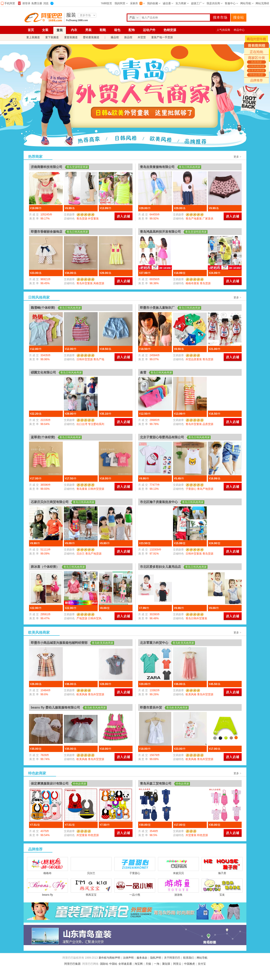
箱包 (117, 30)
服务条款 (142, 957)
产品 (132, 17)
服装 (71, 15)
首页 (31, 30)
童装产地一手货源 (162, 37)
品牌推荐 (256, 80)
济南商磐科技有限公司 (46, 167)
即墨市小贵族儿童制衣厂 (157, 307)
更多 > (237, 156)
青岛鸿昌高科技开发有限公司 (160, 231)
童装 (59, 30)
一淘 (156, 963)
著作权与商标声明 (109, 957)
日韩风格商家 (124, 140)
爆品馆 (115, 37)
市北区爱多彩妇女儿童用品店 (160, 566)
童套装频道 (71, 37)
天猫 (148, 963)
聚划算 (166, 963)
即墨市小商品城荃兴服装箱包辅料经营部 (59, 642)
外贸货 (142, 37)
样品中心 (239, 29)
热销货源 (170, 30)
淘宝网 (139, 963)
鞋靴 (103, 30)
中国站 (113, 963)
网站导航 (202, 957)
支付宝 (202, 963)
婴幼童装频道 (91, 37)
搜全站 (238, 17)
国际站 (104, 963)
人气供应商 (223, 29)
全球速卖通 (125, 963)
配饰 (131, 30)
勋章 (84, 215)
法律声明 (128, 957)
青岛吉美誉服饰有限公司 (157, 167)
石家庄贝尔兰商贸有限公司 (50, 502)
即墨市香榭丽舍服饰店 (46, 231)
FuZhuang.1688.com (77, 20)
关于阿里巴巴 (172, 957)
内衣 (74, 30)
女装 (45, 30)
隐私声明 (155, 957)
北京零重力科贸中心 (154, 642)
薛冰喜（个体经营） (45, 566)
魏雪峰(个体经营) (43, 307)
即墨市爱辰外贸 (151, 707)
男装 (88, 30)
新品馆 (128, 37)
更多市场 (85, 15)
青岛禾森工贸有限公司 (155, 783)
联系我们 (188, 957)
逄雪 (143, 372)
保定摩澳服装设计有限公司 (50, 783)
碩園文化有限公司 (43, 372)
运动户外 (149, 30)
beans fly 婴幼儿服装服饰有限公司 (55, 707)
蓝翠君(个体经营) (43, 437)
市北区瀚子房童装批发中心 (159, 502)
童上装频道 (33, 37)
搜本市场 (220, 17)
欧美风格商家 (160, 140)
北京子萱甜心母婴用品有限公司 (162, 437)
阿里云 (177, 963)
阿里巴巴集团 (72, 963)
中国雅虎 (189, 963)
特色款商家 (196, 140)
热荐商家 (89, 140)
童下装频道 (52, 37)
